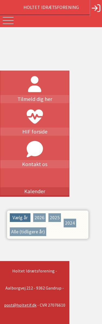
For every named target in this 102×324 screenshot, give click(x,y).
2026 (39, 218)
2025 (55, 218)
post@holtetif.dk (46, 282)
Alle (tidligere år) (28, 226)
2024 (70, 218)
